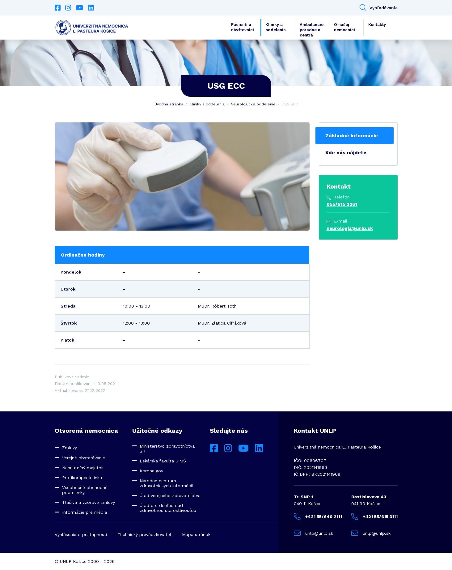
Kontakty (377, 24)
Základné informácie (351, 135)
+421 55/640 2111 (318, 516)
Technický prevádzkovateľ (144, 534)
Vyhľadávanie (379, 7)
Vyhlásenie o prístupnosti (81, 534)
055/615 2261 (342, 204)
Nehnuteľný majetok (82, 467)
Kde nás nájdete (345, 152)
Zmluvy (69, 447)
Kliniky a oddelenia (275, 27)
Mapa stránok (196, 534)
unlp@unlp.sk (313, 533)
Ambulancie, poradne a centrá (312, 29)
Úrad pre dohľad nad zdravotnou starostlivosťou (168, 508)
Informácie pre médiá (84, 512)
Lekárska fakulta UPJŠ (163, 460)
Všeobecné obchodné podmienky (85, 490)
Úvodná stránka (168, 104)
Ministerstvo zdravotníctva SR (167, 448)
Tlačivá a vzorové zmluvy (88, 502)
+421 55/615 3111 (374, 516)
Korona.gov (151, 470)
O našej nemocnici (344, 27)
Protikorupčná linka (82, 477)
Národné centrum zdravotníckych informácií (166, 483)
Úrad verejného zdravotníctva (170, 495)
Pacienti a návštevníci (242, 27)
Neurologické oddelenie (253, 104)
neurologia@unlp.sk (350, 228)
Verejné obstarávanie (83, 457)
